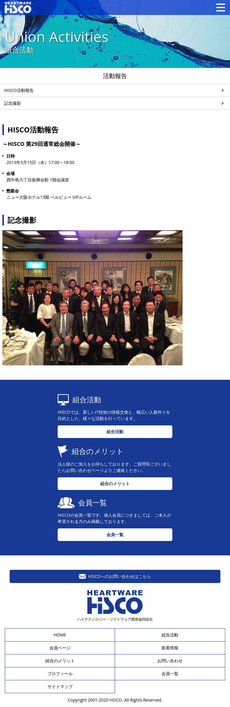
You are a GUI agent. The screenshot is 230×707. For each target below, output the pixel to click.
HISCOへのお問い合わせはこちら (115, 576)
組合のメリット (115, 483)
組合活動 (115, 431)
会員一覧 (115, 534)
